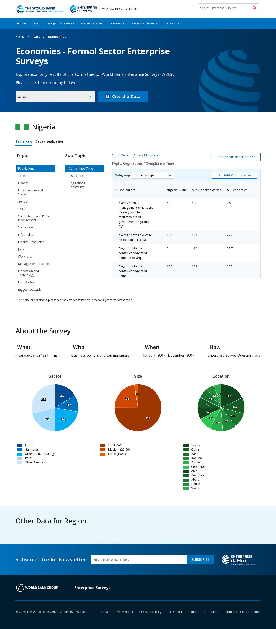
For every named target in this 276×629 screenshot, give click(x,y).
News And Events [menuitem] (145, 23)
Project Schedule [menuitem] (60, 23)
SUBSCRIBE (200, 559)
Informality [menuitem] (25, 234)
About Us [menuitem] (172, 23)
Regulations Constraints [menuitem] (77, 185)
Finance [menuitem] (23, 183)
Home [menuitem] (21, 23)
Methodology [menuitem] (92, 23)
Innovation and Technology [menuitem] (28, 273)
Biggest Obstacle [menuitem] (30, 289)
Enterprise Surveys (92, 587)
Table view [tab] (23, 141)
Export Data (120, 155)
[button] (153, 175)
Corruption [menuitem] (25, 227)
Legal (105, 612)
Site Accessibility (150, 612)
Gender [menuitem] (23, 201)
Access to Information (182, 612)
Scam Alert (210, 612)
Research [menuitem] (118, 23)
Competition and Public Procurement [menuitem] (34, 218)
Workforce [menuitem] (25, 256)
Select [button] (22, 96)
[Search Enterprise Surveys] (228, 7)
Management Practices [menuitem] (34, 264)
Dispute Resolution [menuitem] (31, 242)
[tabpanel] (138, 220)
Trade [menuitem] (22, 209)
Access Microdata (145, 155)
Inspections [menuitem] (77, 176)
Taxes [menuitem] (22, 176)
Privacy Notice (124, 612)
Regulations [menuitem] (26, 168)
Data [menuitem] (37, 23)
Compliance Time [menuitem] (81, 168)
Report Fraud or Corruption (242, 612)
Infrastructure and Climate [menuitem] (30, 192)
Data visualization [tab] (49, 141)
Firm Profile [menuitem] (26, 282)
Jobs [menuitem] (21, 249)
